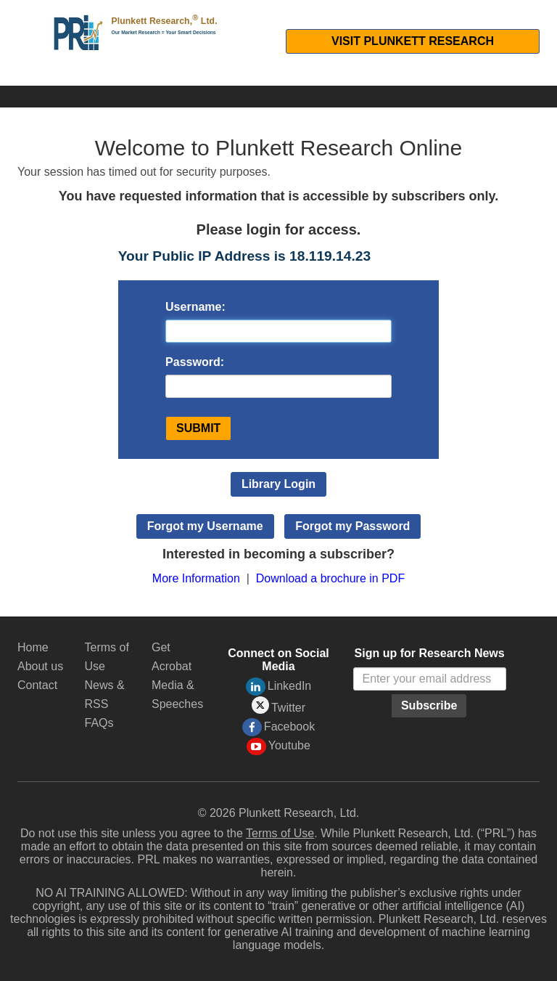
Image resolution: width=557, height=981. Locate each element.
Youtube (278, 746)
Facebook (278, 727)
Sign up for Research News (430, 653)
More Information (196, 578)
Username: (195, 307)
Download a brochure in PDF (330, 578)
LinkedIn (279, 686)
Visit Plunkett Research (412, 41)
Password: (194, 362)
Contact (37, 685)
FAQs (99, 723)
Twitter (278, 706)
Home (33, 647)
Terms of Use (280, 833)
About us (40, 666)
